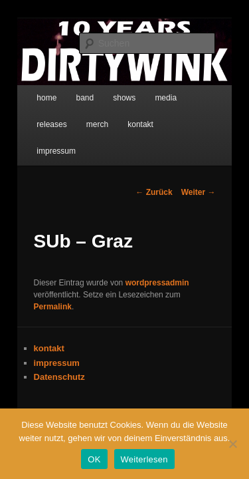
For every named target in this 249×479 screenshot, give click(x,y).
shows (109, 91)
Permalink (138, 261)
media (151, 91)
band (70, 91)
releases (196, 91)
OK (94, 459)
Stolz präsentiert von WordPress (124, 397)
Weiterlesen (144, 459)
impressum (128, 117)
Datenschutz (44, 332)
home (32, 91)
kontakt (77, 117)
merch (33, 117)
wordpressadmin (143, 249)
